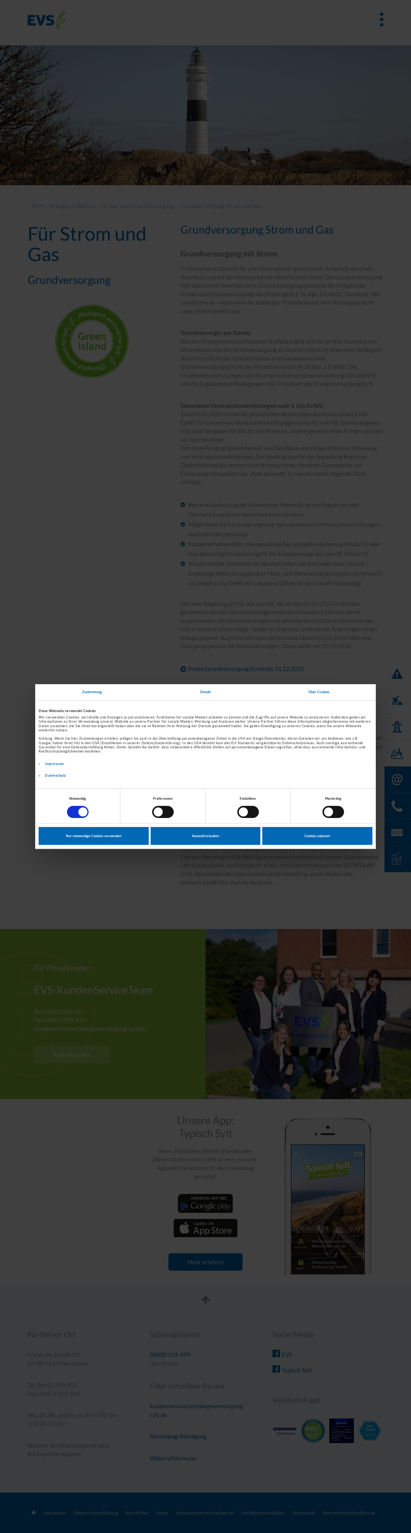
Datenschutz (55, 775)
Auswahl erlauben (205, 836)
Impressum (54, 764)
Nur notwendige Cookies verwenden (93, 836)
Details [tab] (205, 692)
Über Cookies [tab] (319, 692)
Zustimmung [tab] (92, 692)
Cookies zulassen (317, 836)
